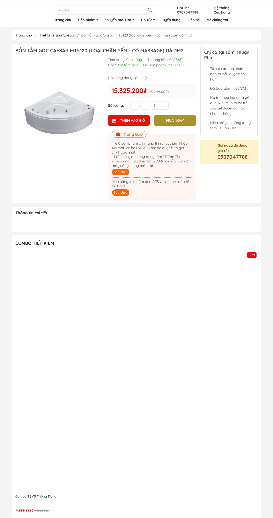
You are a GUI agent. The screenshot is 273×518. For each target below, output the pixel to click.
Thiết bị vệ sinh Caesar (56, 35)
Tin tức (149, 20)
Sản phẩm (89, 20)
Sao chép (121, 172)
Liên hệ (194, 19)
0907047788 (233, 157)
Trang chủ (62, 19)
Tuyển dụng (171, 19)
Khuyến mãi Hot (120, 20)
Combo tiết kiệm (34, 243)
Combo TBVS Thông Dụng (36, 496)
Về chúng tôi (217, 19)
